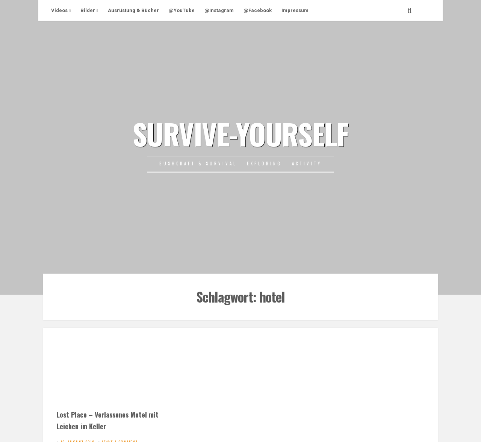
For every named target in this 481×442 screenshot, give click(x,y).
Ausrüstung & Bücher (133, 10)
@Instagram (219, 10)
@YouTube (182, 10)
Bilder (87, 10)
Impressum (295, 10)
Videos (59, 10)
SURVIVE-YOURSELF (240, 133)
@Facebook (258, 10)
